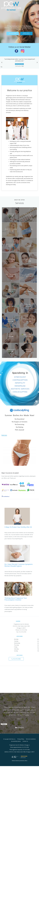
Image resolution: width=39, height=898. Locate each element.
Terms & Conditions (31, 696)
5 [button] (21, 685)
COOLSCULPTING (20, 392)
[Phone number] (16, 616)
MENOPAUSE (20, 386)
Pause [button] (1, 67)
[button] (37, 3)
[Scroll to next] (36, 62)
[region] (19, 669)
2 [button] (17, 685)
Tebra (26, 718)
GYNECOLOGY (20, 377)
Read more (4, 435)
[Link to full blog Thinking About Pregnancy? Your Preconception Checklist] (19, 555)
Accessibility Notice (16, 699)
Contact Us (25, 699)
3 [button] (18, 685)
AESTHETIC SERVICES (20, 389)
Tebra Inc (13, 696)
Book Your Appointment (26, 33)
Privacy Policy (20, 696)
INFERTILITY (20, 383)
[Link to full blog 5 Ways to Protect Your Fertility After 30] (19, 511)
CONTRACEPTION (20, 380)
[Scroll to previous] (2, 62)
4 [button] (20, 685)
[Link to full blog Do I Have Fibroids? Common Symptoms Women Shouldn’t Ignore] (19, 534)
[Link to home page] (15, 6)
